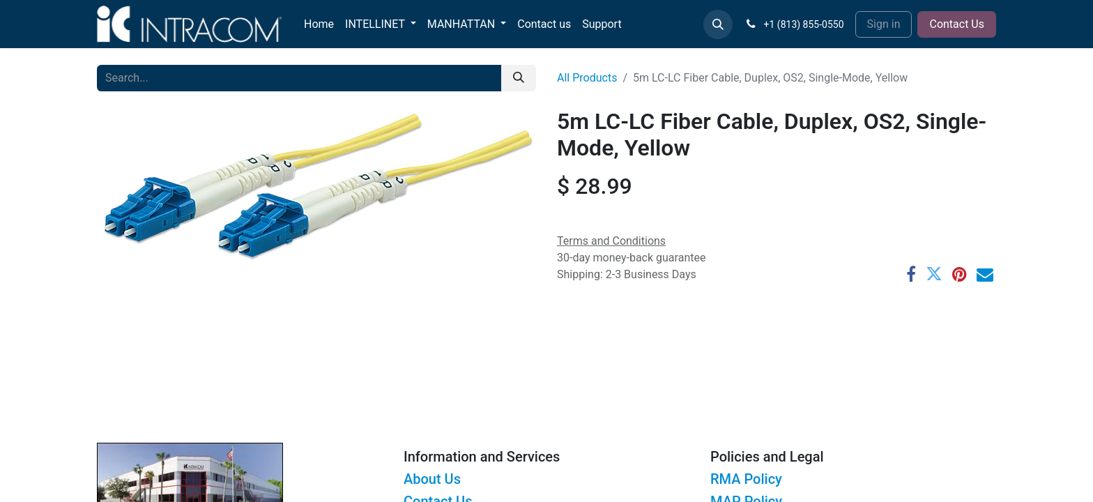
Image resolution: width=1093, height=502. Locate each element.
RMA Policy (746, 479)
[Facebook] (911, 274)
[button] (718, 24)
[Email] (985, 274)
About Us (432, 479)
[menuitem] (318, 24)
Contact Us (956, 24)
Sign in (884, 24)
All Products (587, 77)
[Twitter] (934, 274)
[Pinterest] (959, 274)
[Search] (518, 78)
